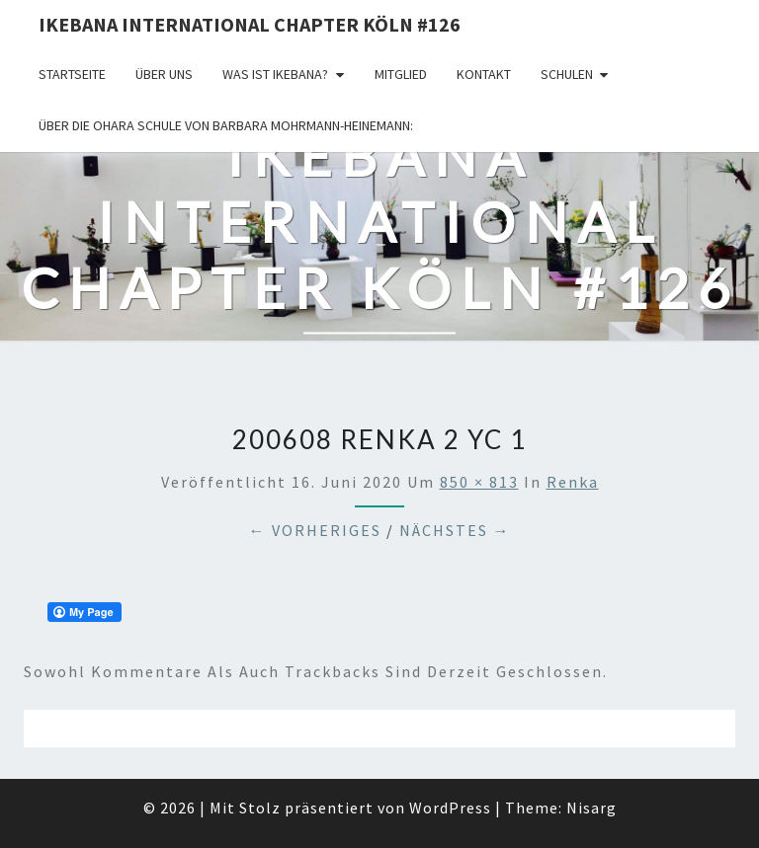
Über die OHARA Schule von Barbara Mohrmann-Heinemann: (226, 125)
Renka (573, 482)
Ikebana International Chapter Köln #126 (250, 24)
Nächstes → (455, 530)
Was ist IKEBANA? (275, 74)
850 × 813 (479, 482)
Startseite (72, 74)
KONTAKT (484, 74)
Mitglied (401, 74)
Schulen (567, 74)
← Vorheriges (315, 530)
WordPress (450, 807)
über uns (164, 74)
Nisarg (591, 807)
